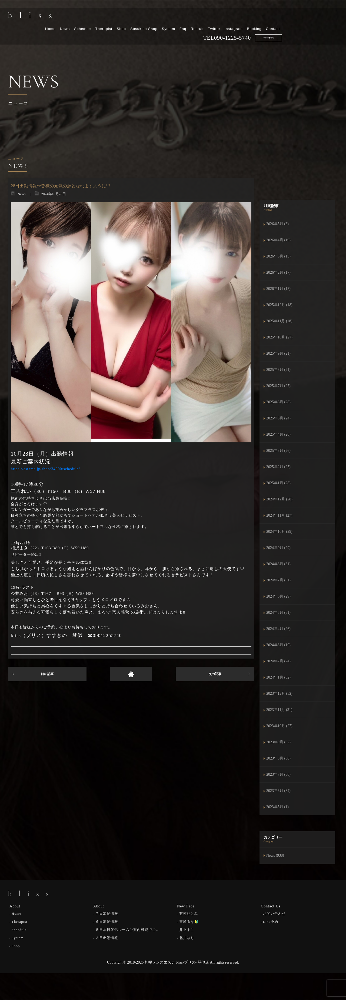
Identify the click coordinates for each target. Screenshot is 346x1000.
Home (106, 18)
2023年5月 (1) (277, 807)
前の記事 (47, 674)
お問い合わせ (274, 913)
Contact (329, 18)
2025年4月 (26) (278, 434)
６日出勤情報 (106, 921)
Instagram (289, 18)
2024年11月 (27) (279, 515)
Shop (177, 18)
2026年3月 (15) (278, 256)
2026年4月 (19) (278, 240)
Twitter (270, 18)
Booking (310, 18)
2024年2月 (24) (278, 661)
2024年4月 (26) (278, 629)
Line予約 (270, 921)
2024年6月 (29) (278, 596)
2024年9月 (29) (278, 548)
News (121, 18)
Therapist (159, 18)
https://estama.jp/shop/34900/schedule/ (45, 469)
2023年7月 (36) (278, 774)
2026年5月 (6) (277, 224)
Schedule (138, 18)
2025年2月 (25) (278, 467)
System (224, 18)
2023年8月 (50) (278, 758)
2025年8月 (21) (278, 370)
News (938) (275, 855)
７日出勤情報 (106, 913)
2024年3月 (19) (278, 645)
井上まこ (186, 929)
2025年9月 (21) (278, 353)
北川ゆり (186, 937)
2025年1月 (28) (278, 483)
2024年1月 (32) (278, 677)
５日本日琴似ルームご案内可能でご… (127, 929)
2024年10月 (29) (279, 532)
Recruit (253, 18)
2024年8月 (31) (278, 564)
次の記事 (214, 674)
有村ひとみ (188, 913)
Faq (238, 18)
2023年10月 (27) (279, 726)
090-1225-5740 (288, 27)
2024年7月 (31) (278, 580)
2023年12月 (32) (279, 693)
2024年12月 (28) (279, 499)
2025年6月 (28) (278, 402)
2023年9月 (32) (278, 742)
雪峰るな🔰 (189, 921)
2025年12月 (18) (279, 305)
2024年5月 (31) (278, 613)
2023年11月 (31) (279, 710)
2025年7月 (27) (278, 386)
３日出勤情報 (106, 937)
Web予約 (324, 27)
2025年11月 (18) (279, 321)
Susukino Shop (199, 18)
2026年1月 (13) (278, 289)
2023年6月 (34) (278, 791)
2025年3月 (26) (278, 451)
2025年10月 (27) (279, 337)
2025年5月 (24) (278, 418)
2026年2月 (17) (278, 272)
